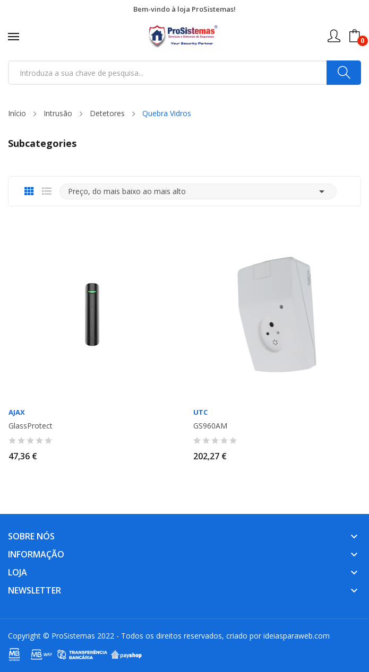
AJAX (16, 412)
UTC (200, 412)
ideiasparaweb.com (296, 636)
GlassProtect (30, 426)
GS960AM (210, 426)
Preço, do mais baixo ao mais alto (198, 191)
